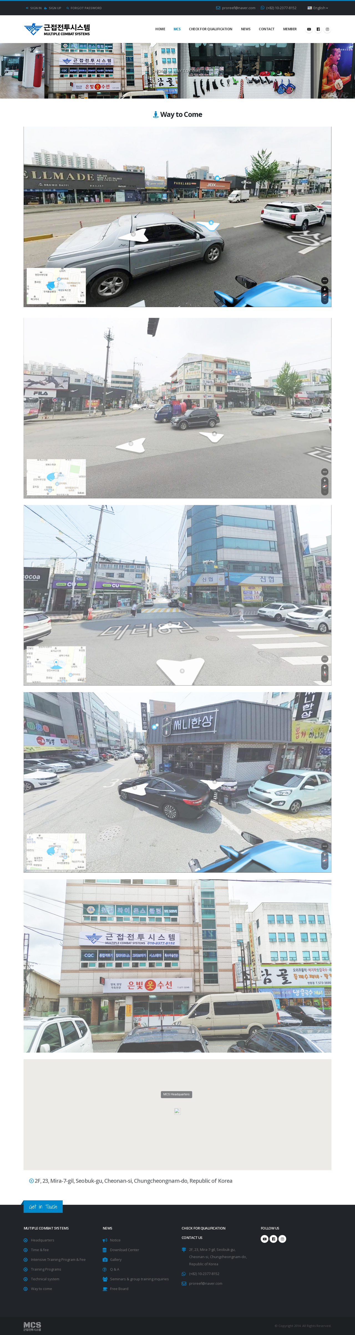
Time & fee (40, 1250)
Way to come (41, 1288)
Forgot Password (84, 8)
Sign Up (52, 8)
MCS (177, 29)
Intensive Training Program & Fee (58, 1259)
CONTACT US (192, 1237)
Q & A (114, 1269)
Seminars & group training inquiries (139, 1279)
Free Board (119, 1288)
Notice (115, 1240)
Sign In (34, 8)
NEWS (245, 29)
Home (160, 29)
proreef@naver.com (235, 8)
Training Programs (46, 1269)
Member (290, 29)
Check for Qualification (210, 29)
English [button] (318, 8)
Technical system (45, 1279)
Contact (267, 29)
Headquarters (42, 1240)
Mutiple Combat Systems (46, 1228)
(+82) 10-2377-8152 (278, 8)
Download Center (124, 1250)
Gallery (115, 1259)
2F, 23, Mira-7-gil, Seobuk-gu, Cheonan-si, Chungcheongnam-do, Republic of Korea (218, 1256)
